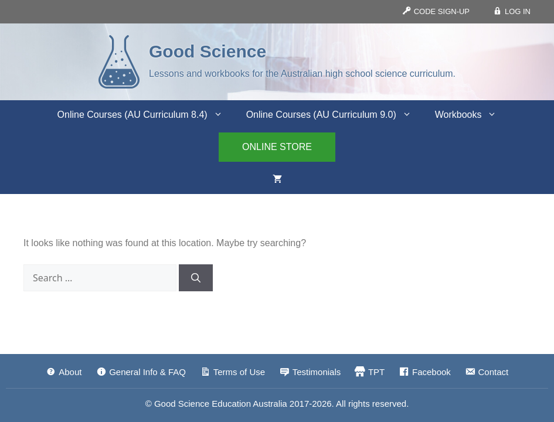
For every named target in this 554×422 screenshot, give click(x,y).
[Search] (196, 277)
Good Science (207, 51)
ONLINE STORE (277, 147)
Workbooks (472, 115)
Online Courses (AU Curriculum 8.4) (145, 115)
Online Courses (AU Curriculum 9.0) (334, 115)
